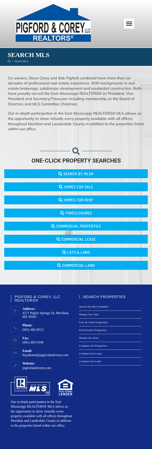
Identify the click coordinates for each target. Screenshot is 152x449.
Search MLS (21, 61)
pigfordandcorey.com (36, 368)
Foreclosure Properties (93, 330)
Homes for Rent (89, 337)
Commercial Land (90, 361)
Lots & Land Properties (93, 322)
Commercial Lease (90, 353)
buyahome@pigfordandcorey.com (45, 355)
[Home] (9, 61)
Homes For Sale (89, 314)
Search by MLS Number (94, 306)
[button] (129, 24)
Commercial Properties (93, 345)
